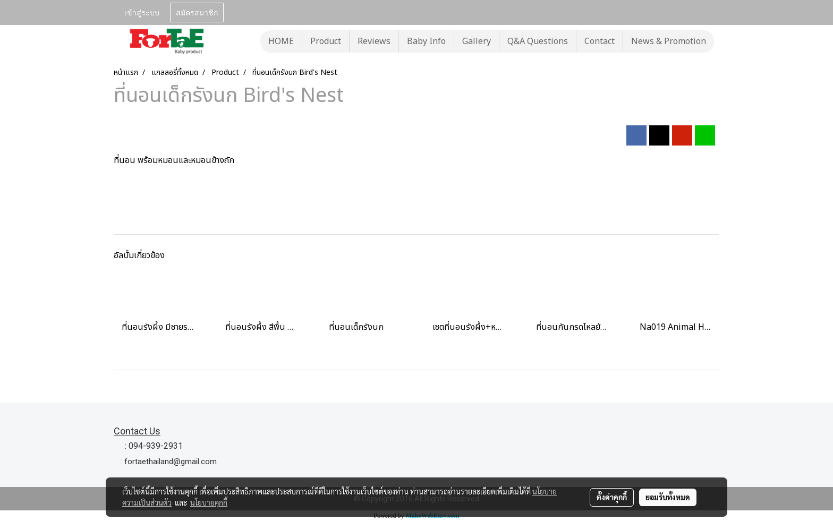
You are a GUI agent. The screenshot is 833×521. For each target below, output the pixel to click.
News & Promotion (668, 41)
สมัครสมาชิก (197, 12)
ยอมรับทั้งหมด (667, 497)
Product (325, 41)
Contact (599, 41)
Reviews (374, 41)
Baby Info (426, 41)
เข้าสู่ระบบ (141, 12)
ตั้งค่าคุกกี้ (612, 497)
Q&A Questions (537, 41)
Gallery (476, 41)
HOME (281, 41)
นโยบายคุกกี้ (208, 502)
